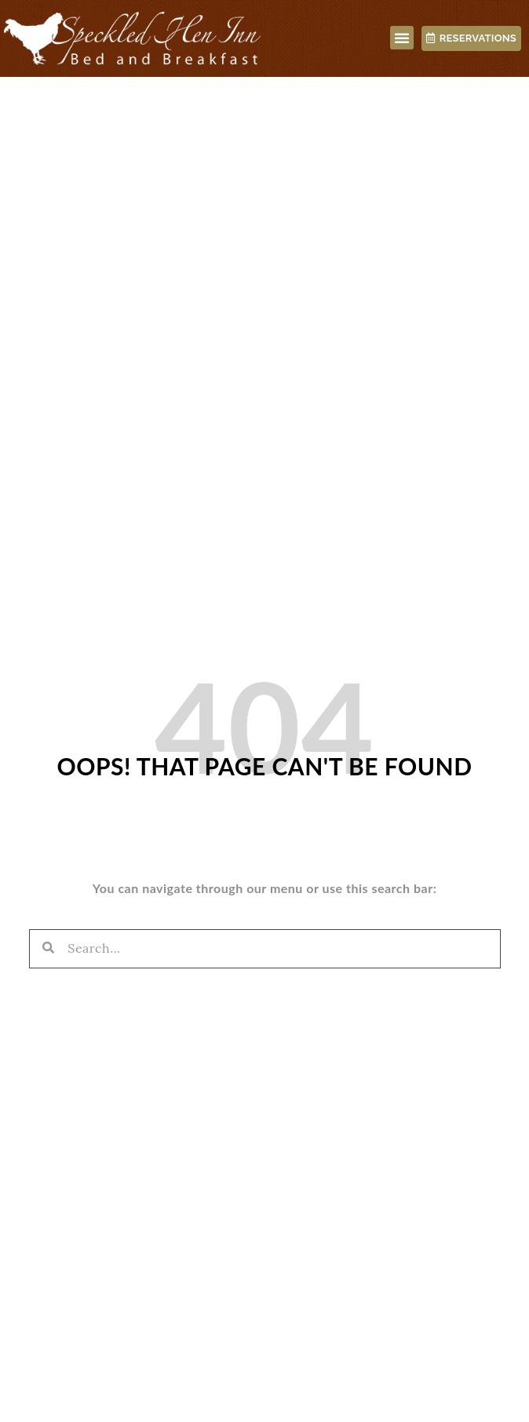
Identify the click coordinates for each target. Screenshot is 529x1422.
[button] (402, 37)
